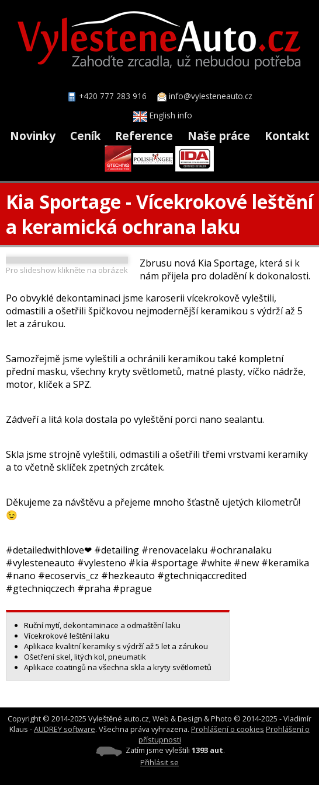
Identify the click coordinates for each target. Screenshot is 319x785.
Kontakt (287, 135)
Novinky (33, 135)
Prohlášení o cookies (227, 729)
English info (162, 115)
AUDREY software (64, 729)
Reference (144, 135)
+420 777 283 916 (113, 95)
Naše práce (219, 135)
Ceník (85, 135)
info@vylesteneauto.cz (210, 95)
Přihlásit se (159, 762)
